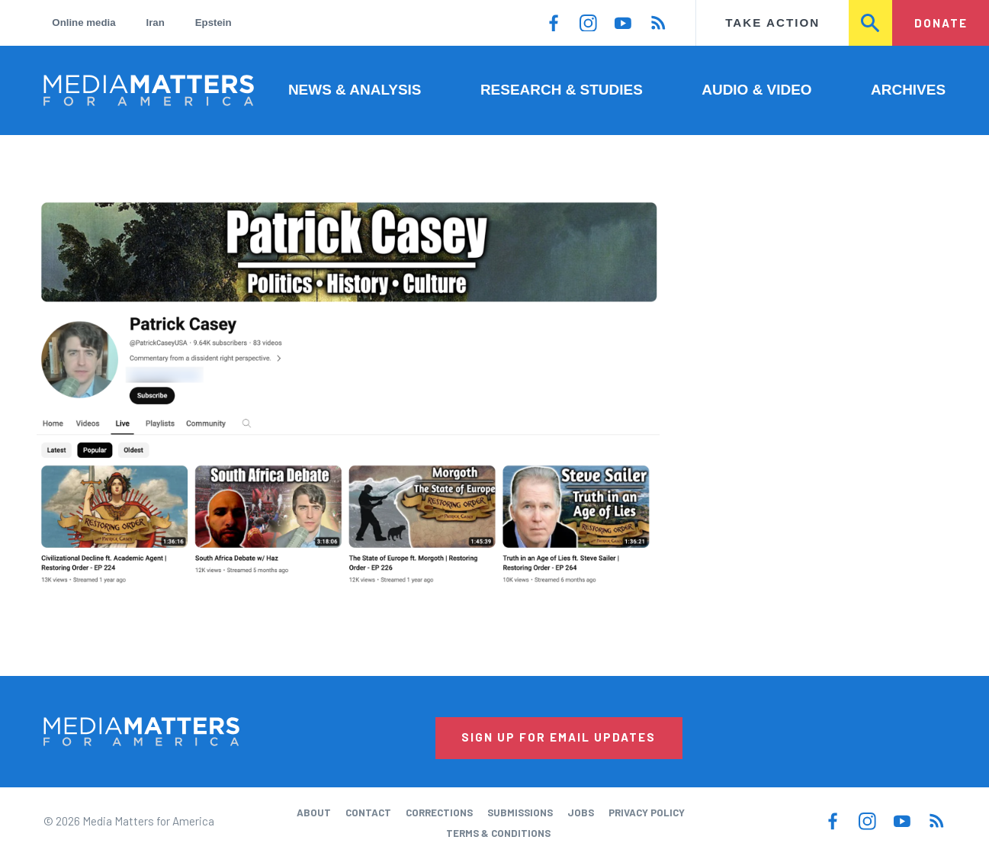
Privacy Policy (646, 812)
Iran (155, 22)
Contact (368, 812)
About (314, 812)
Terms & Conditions (498, 833)
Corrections (439, 812)
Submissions (520, 812)
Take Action (772, 22)
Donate (941, 23)
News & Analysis (355, 90)
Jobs (580, 812)
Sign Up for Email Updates (558, 737)
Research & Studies (561, 90)
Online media (83, 22)
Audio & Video (756, 90)
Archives (908, 90)
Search (871, 23)
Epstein (213, 22)
